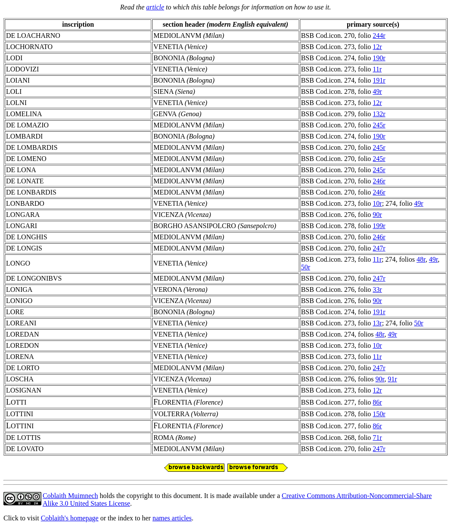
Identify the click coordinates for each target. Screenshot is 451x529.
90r (377, 214)
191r (379, 80)
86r (377, 402)
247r (379, 248)
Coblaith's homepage (70, 518)
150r (379, 414)
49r (377, 91)
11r (377, 69)
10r (377, 203)
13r (377, 323)
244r (379, 35)
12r (377, 46)
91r (392, 379)
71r (377, 437)
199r (379, 225)
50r (305, 267)
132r (379, 114)
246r (379, 181)
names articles (172, 518)
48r (421, 259)
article (155, 7)
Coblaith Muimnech (70, 495)
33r (377, 289)
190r (379, 58)
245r (379, 125)
